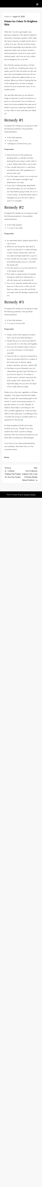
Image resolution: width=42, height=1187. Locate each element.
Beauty (6, 457)
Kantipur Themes (30, 494)
